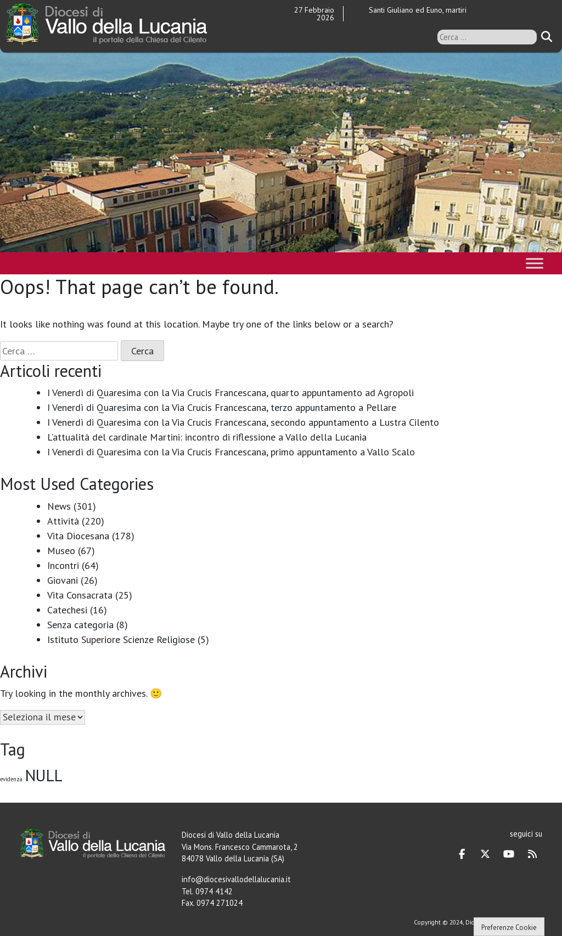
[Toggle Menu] (534, 263)
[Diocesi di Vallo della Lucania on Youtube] (509, 854)
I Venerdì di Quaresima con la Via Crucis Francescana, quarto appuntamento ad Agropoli (230, 392)
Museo (61, 550)
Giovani (62, 580)
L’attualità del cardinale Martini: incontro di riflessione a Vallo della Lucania (207, 437)
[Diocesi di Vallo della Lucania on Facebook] (462, 854)
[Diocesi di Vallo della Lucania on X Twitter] (485, 854)
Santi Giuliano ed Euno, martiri (418, 10)
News (59, 506)
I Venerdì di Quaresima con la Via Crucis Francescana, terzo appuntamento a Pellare (221, 407)
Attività (63, 521)
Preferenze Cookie (509, 927)
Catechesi (67, 610)
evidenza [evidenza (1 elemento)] (11, 779)
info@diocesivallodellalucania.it (236, 879)
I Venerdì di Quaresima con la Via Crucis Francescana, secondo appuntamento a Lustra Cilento (243, 422)
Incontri (63, 565)
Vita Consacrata (80, 595)
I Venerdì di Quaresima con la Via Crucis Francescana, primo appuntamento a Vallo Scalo (231, 452)
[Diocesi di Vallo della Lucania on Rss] (532, 854)
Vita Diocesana (78, 535)
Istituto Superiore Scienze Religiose (121, 639)
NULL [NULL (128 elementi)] (44, 775)
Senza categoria (80, 624)
